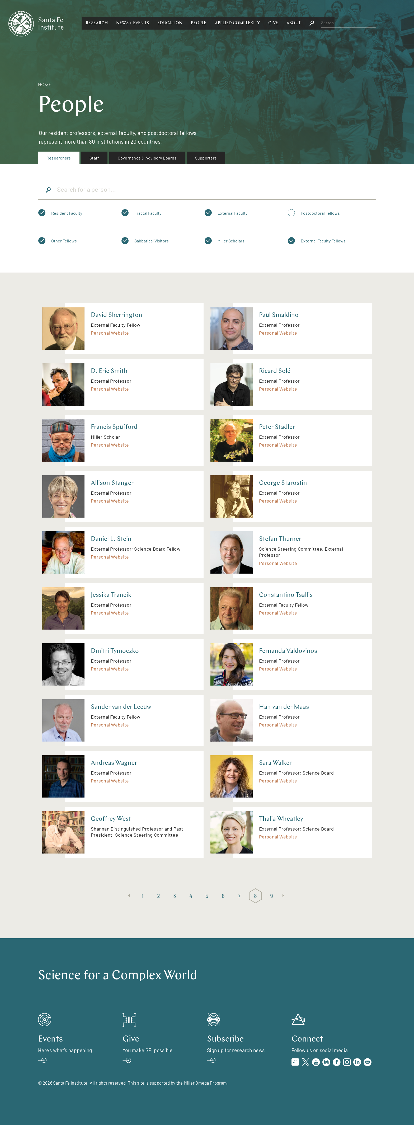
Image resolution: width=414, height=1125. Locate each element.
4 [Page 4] (190, 895)
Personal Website (110, 333)
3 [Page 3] (174, 895)
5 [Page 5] (206, 895)
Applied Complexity (294, 23)
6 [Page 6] (223, 895)
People (256, 23)
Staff (94, 157)
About (351, 23)
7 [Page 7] (239, 895)
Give (331, 23)
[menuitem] (58, 158)
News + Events (190, 23)
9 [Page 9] (271, 895)
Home (44, 85)
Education (227, 23)
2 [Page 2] (158, 895)
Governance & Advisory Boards (147, 157)
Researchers (58, 157)
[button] (154, 23)
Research (154, 23)
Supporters (206, 157)
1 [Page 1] (142, 895)
